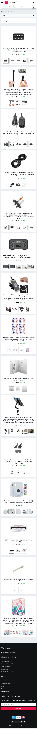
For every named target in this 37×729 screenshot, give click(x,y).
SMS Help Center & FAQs (8, 672)
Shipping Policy (5, 662)
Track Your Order (5, 684)
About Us (3, 681)
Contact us (4, 689)
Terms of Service (5, 667)
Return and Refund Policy (7, 664)
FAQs (2, 687)
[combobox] (18, 15)
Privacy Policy (4, 669)
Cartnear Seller (5, 692)
